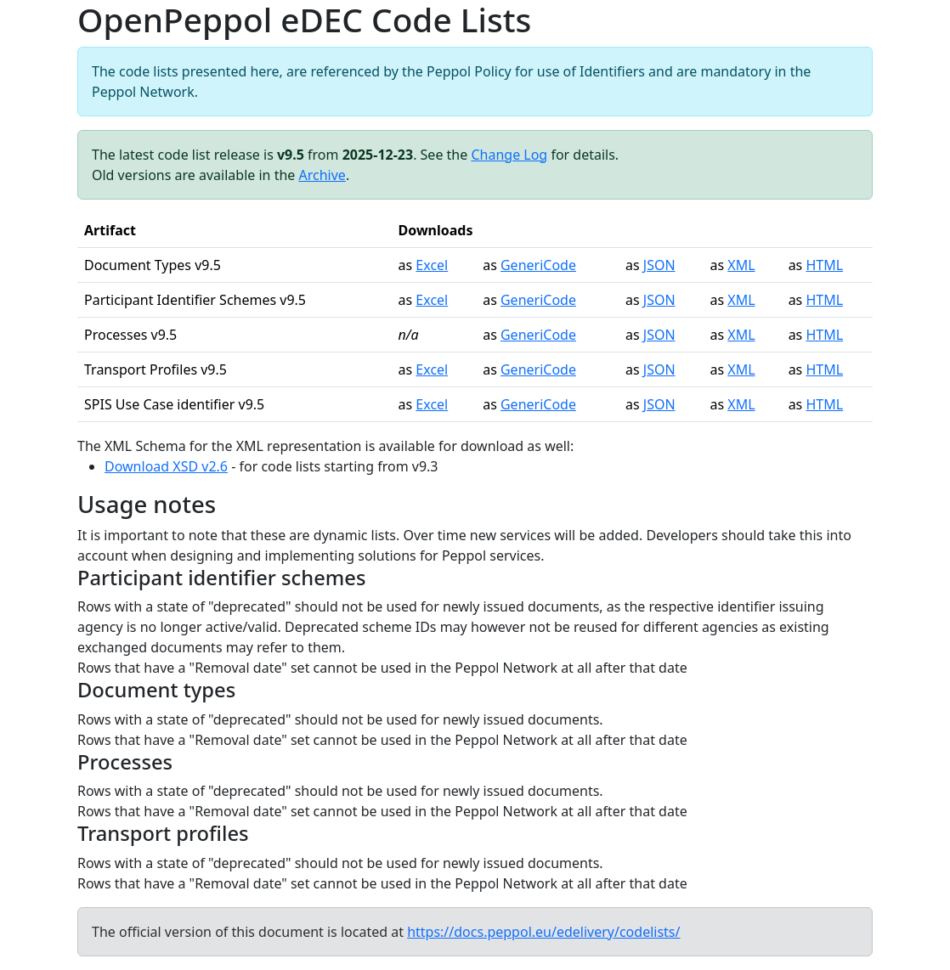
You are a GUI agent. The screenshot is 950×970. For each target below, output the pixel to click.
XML (741, 265)
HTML (824, 265)
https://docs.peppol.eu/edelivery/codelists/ (543, 931)
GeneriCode (538, 265)
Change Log (509, 154)
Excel (432, 265)
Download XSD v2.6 (166, 466)
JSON (659, 265)
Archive (322, 175)
